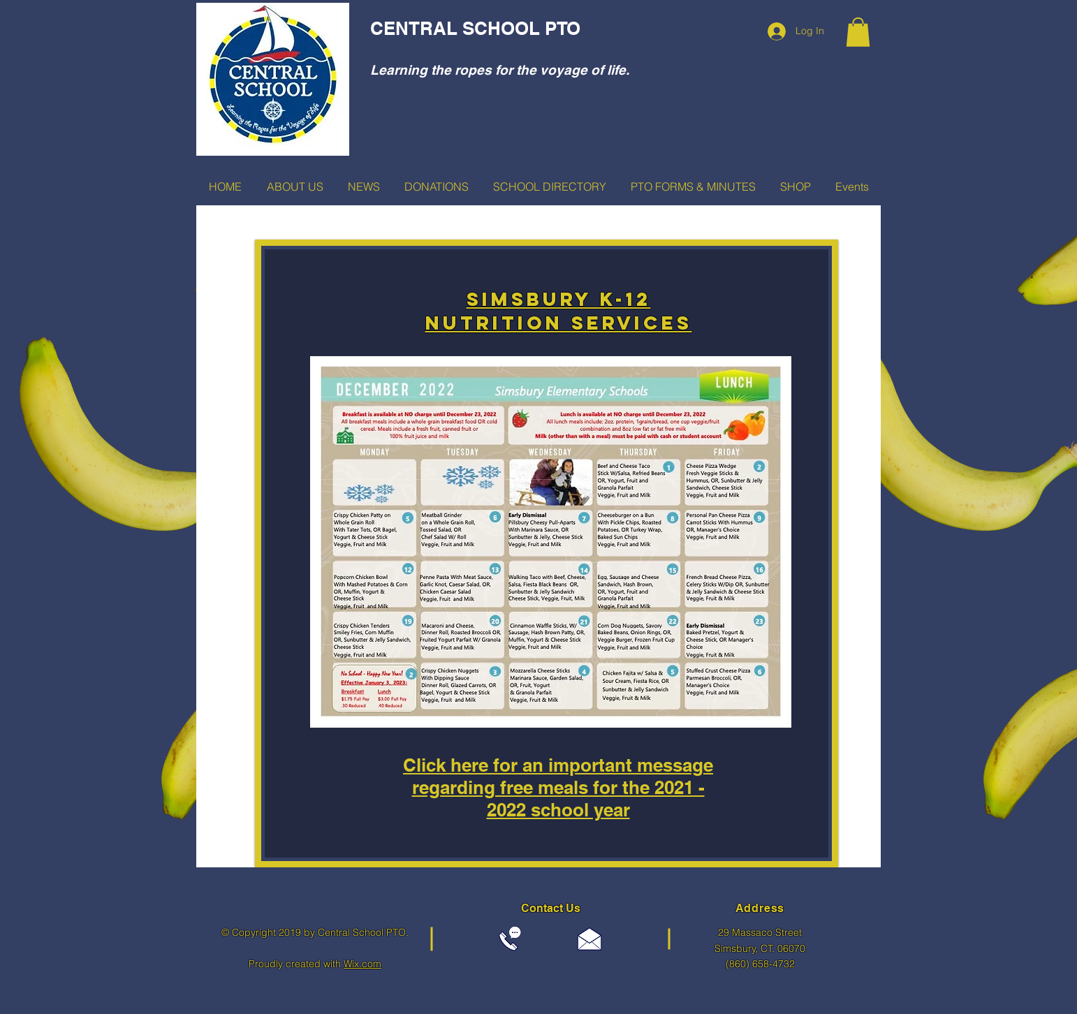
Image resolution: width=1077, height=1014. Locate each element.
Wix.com (362, 963)
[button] (858, 32)
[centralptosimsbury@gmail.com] (589, 939)
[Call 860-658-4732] (510, 939)
